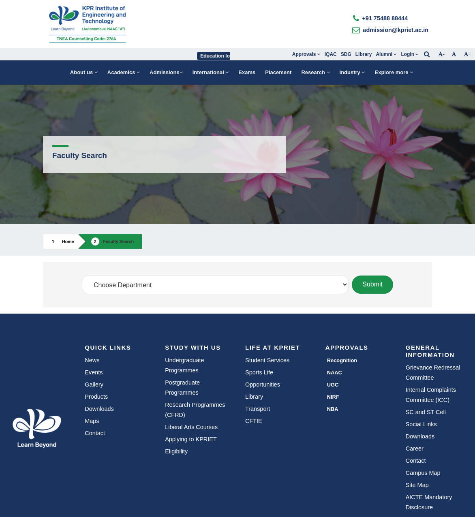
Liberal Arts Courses (191, 427)
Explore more (393, 72)
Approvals (306, 54)
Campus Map (423, 473)
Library (363, 54)
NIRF (333, 397)
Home (68, 241)
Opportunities (262, 384)
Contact (95, 433)
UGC (333, 385)
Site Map (417, 485)
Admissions (166, 72)
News (92, 360)
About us (84, 72)
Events (94, 372)
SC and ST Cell (426, 412)
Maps (92, 421)
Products (96, 396)
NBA (332, 409)
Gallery (94, 384)
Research (315, 72)
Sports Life (259, 372)
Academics (123, 72)
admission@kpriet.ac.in (395, 30)
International (211, 72)
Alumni (386, 54)
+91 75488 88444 (385, 18)
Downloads (99, 409)
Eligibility (176, 451)
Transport (257, 409)
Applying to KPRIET (191, 439)
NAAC (334, 373)
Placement (278, 72)
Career (415, 448)
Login (410, 54)
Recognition (342, 360)
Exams (246, 72)
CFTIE (253, 421)
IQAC (331, 54)
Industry (352, 72)
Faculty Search (118, 241)
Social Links (421, 424)
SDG (346, 54)
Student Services (267, 360)
